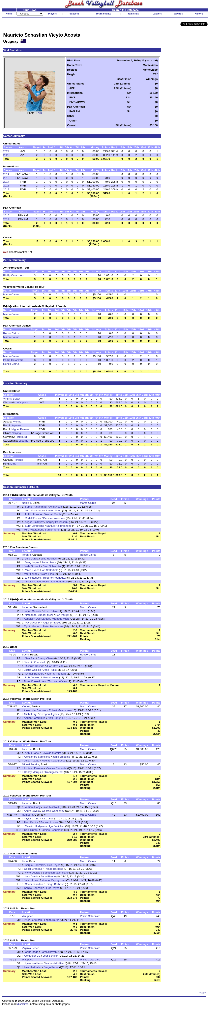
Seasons (74, 13)
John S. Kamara (56, 673)
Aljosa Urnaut (50, 677)
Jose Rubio (50, 611)
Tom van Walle (57, 681)
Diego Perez (51, 967)
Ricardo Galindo (34, 666)
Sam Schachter (52, 566)
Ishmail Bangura (34, 673)
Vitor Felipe (30, 573)
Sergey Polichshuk (57, 521)
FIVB (39, 112)
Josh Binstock (32, 566)
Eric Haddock (33, 577)
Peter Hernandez (53, 626)
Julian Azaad (31, 760)
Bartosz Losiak (49, 822)
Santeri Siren (53, 510)
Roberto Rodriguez (54, 577)
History (199, 13)
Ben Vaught (62, 614)
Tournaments (103, 13)
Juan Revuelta (54, 666)
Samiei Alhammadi (36, 506)
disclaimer (23, 1004)
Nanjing (16, 433)
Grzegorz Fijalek (49, 714)
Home (9, 13)
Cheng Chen (45, 658)
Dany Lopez (32, 562)
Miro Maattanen (34, 510)
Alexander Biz (32, 955)
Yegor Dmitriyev (34, 521)
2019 (6, 189)
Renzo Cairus (11, 333)
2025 (6, 155)
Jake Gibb (47, 818)
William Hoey (33, 807)
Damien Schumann (51, 829)
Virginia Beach (12, 398)
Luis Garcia (31, 558)
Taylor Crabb (31, 818)
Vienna (17, 421)
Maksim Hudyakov (36, 826)
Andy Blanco (48, 876)
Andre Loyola (32, 810)
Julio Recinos (49, 558)
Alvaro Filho (47, 573)
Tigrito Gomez (32, 626)
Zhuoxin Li (40, 662)
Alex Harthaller (32, 967)
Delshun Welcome (54, 518)
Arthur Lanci (32, 752)
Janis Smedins (61, 756)
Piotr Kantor (31, 822)
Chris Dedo (31, 951)
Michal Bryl (30, 714)
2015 (6, 215)
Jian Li (28, 662)
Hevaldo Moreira (51, 752)
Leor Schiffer (50, 955)
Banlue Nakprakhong (58, 525)
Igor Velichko (56, 826)
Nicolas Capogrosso (37, 581)
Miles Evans (32, 570)
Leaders (157, 13)
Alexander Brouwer (35, 710)
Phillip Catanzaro (13, 275)
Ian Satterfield (50, 570)
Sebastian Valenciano (55, 872)
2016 (6, 177)
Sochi (25, 654)
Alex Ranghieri (56, 717)
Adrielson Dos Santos (37, 618)
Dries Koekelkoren (35, 681)
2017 (6, 181)
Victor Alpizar (33, 872)
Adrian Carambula (35, 717)
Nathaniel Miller (54, 963)
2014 (6, 174)
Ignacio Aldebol (34, 963)
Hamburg (21, 436)
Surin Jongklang (34, 525)
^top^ (203, 992)
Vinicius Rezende (56, 768)
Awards (178, 13)
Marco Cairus (11, 294)
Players (52, 13)
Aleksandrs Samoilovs (37, 756)
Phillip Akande (33, 514)
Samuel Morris (52, 514)
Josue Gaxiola (32, 611)
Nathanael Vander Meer (39, 614)
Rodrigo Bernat (54, 772)
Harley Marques (33, 772)
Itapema (16, 425)
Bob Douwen (32, 677)
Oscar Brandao (33, 868)
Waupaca (22, 402)
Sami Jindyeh (48, 951)
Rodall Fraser (33, 518)
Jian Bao (30, 658)
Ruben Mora (48, 562)
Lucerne (23, 440)
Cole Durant (31, 829)
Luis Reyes (53, 864)
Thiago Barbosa (53, 868)
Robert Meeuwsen (60, 710)
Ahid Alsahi (55, 506)
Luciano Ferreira (33, 768)
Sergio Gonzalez (35, 864)
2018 (6, 185)
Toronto (18, 459)
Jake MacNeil (51, 807)
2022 (6, 151)
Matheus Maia (60, 618)
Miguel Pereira (20, 429)
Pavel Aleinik (32, 622)
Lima (13, 463)
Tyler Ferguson (33, 919)
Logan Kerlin (51, 919)
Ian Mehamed (59, 581)
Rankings (133, 13)
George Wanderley (53, 810)
